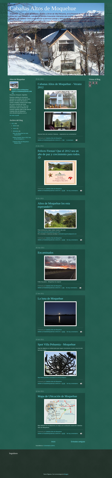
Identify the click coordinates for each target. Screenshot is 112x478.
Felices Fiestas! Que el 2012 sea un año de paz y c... (22, 138)
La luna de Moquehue (50, 298)
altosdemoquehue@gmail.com (68, 234)
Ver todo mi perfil (14, 115)
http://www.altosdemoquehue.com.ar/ (48, 232)
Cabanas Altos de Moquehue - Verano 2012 (21, 142)
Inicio (53, 442)
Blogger (66, 474)
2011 (13, 123)
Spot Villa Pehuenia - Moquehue (57, 344)
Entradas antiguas (78, 442)
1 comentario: (70, 140)
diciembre (16, 131)
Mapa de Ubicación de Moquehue (57, 396)
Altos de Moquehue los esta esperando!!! (20, 134)
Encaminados (45, 252)
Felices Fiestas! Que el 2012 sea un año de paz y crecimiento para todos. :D (59, 154)
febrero (15, 125)
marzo (15, 128)
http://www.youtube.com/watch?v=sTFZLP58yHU (52, 377)
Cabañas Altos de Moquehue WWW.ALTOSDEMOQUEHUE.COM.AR (22, 91)
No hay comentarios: (72, 190)
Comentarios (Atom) (49, 445)
